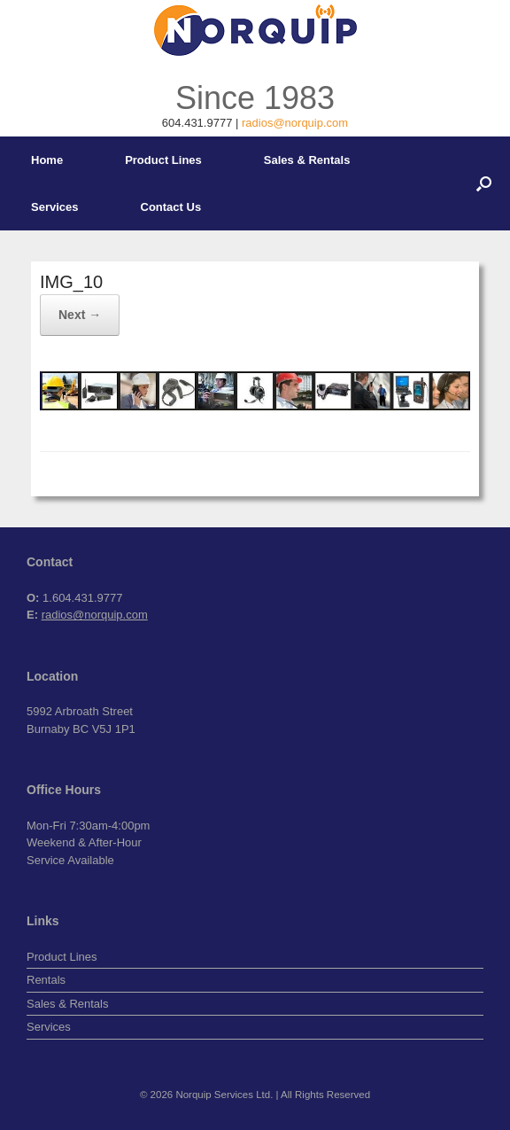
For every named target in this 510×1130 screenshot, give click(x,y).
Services (55, 207)
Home (47, 160)
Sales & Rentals (307, 160)
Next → (79, 315)
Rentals (46, 979)
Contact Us (171, 207)
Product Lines (163, 160)
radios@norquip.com (295, 122)
